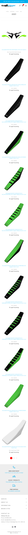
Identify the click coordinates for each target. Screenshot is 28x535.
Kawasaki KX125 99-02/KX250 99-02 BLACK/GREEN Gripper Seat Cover (14, 157)
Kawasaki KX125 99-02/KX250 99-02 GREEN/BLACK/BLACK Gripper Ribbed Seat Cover (14, 338)
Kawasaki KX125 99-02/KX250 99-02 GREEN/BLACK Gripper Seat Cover (14, 266)
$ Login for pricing (14, 54)
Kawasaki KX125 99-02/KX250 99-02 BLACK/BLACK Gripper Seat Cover (14, 85)
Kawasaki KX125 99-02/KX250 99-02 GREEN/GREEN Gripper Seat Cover (14, 411)
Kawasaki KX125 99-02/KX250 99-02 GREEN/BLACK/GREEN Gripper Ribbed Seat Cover (14, 375)
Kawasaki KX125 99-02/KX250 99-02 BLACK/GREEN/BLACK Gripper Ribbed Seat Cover (14, 194)
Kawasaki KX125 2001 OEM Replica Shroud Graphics (14, 49)
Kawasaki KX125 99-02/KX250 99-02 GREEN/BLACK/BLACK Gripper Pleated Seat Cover (14, 302)
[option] (14, 2)
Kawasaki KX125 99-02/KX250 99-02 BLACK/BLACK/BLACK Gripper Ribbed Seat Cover (14, 121)
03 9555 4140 (8, 518)
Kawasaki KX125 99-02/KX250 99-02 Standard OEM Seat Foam (14, 447)
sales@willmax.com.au (10, 520)
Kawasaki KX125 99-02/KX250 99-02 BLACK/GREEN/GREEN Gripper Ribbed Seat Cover (14, 230)
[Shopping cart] (23, 6)
